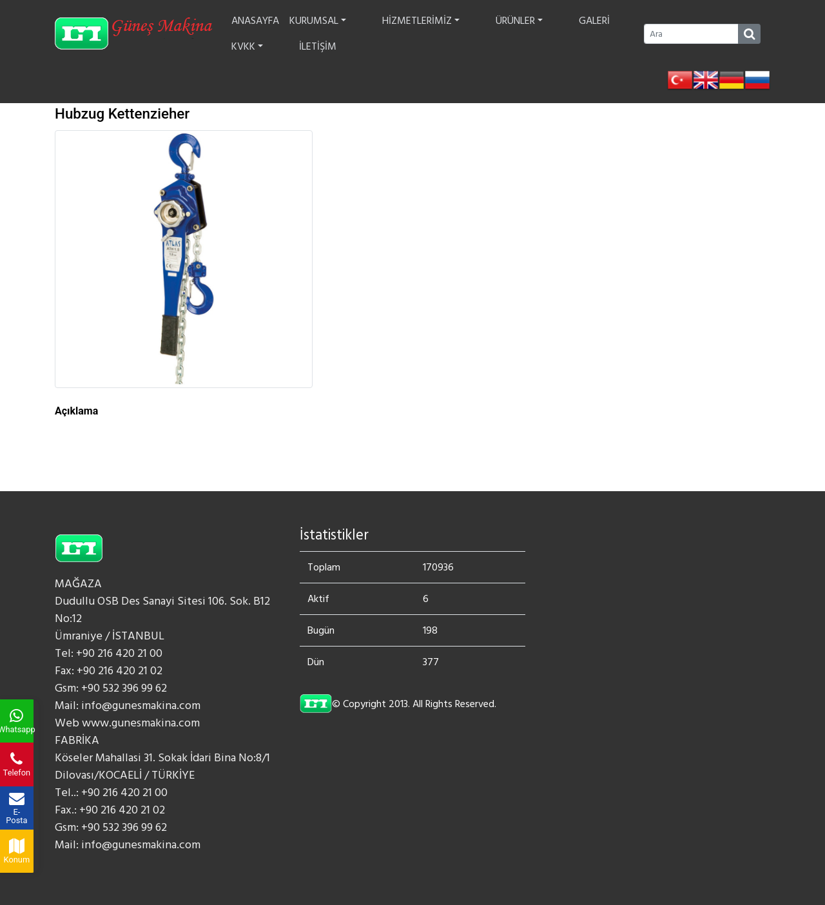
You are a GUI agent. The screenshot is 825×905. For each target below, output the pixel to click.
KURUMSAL (321, 33)
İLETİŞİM (607, 33)
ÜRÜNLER (471, 33)
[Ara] (691, 34)
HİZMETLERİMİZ (398, 33)
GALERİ (520, 33)
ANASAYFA (258, 33)
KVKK (562, 33)
